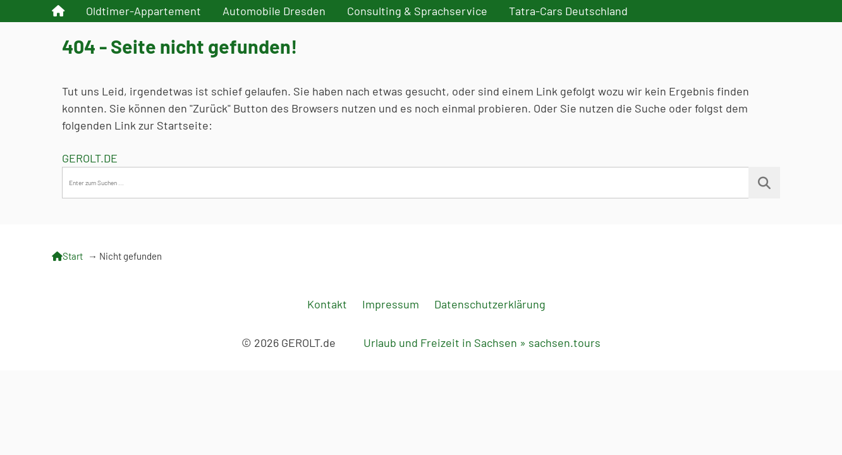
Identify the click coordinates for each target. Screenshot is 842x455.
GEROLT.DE (90, 158)
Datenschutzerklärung (490, 304)
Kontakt (327, 304)
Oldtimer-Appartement (143, 11)
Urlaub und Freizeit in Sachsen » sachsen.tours (482, 342)
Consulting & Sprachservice (417, 11)
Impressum (390, 304)
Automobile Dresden (274, 11)
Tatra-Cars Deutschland (568, 11)
